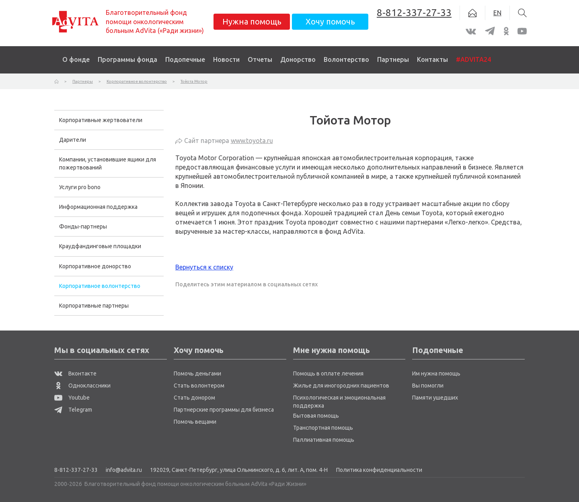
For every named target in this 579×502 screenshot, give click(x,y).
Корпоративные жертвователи (100, 120)
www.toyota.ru (252, 140)
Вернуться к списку (204, 267)
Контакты (432, 59)
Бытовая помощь (316, 415)
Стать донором (194, 397)
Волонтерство (346, 59)
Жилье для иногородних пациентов (341, 385)
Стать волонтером (199, 385)
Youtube (72, 397)
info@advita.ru (124, 470)
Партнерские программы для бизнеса (224, 409)
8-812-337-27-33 (76, 470)
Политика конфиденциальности (379, 470)
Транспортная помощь (323, 427)
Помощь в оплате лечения (328, 373)
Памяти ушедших (435, 397)
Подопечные (185, 59)
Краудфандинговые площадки (100, 246)
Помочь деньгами (197, 373)
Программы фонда (127, 59)
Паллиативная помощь (323, 440)
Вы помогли (427, 385)
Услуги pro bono (80, 187)
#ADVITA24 (473, 59)
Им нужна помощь (436, 373)
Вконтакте (75, 373)
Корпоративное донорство (95, 266)
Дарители (72, 140)
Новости (226, 59)
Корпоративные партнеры (94, 305)
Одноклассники (82, 385)
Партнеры (393, 59)
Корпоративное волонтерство (99, 286)
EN (497, 12)
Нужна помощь (251, 21)
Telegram (73, 409)
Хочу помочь (330, 21)
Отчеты (260, 59)
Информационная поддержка (98, 207)
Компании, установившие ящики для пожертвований (107, 163)
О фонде (76, 59)
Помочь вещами (195, 421)
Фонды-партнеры (83, 226)
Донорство (298, 59)
